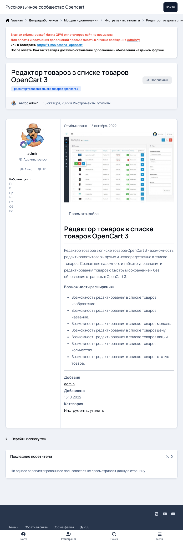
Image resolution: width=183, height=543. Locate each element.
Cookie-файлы (64, 527)
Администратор (35, 159)
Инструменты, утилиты (92, 103)
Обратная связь (36, 527)
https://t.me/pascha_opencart (60, 45)
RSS (84, 527)
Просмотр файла (84, 213)
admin (33, 103)
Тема (14, 527)
